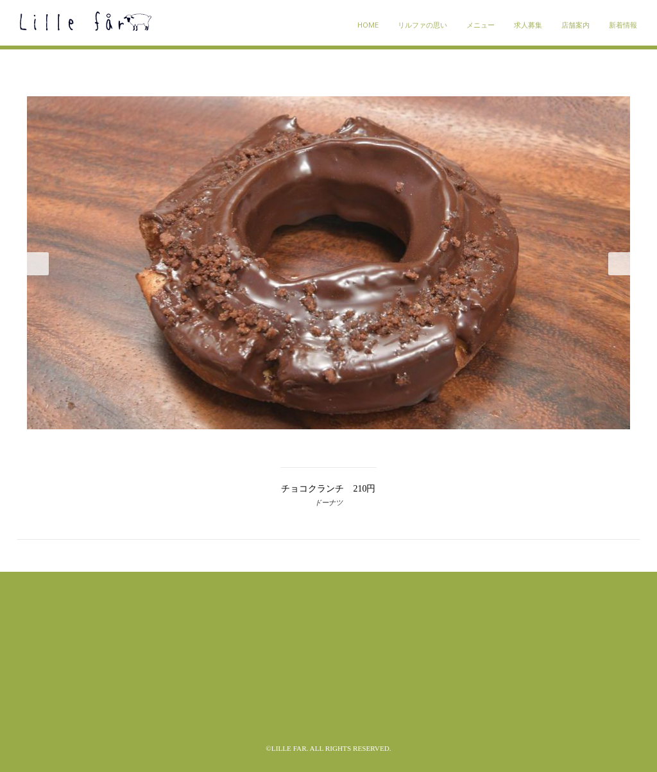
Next (619, 263)
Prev (38, 263)
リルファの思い (422, 25)
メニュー (480, 25)
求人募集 (528, 25)
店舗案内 (575, 25)
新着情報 (623, 25)
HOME (368, 25)
